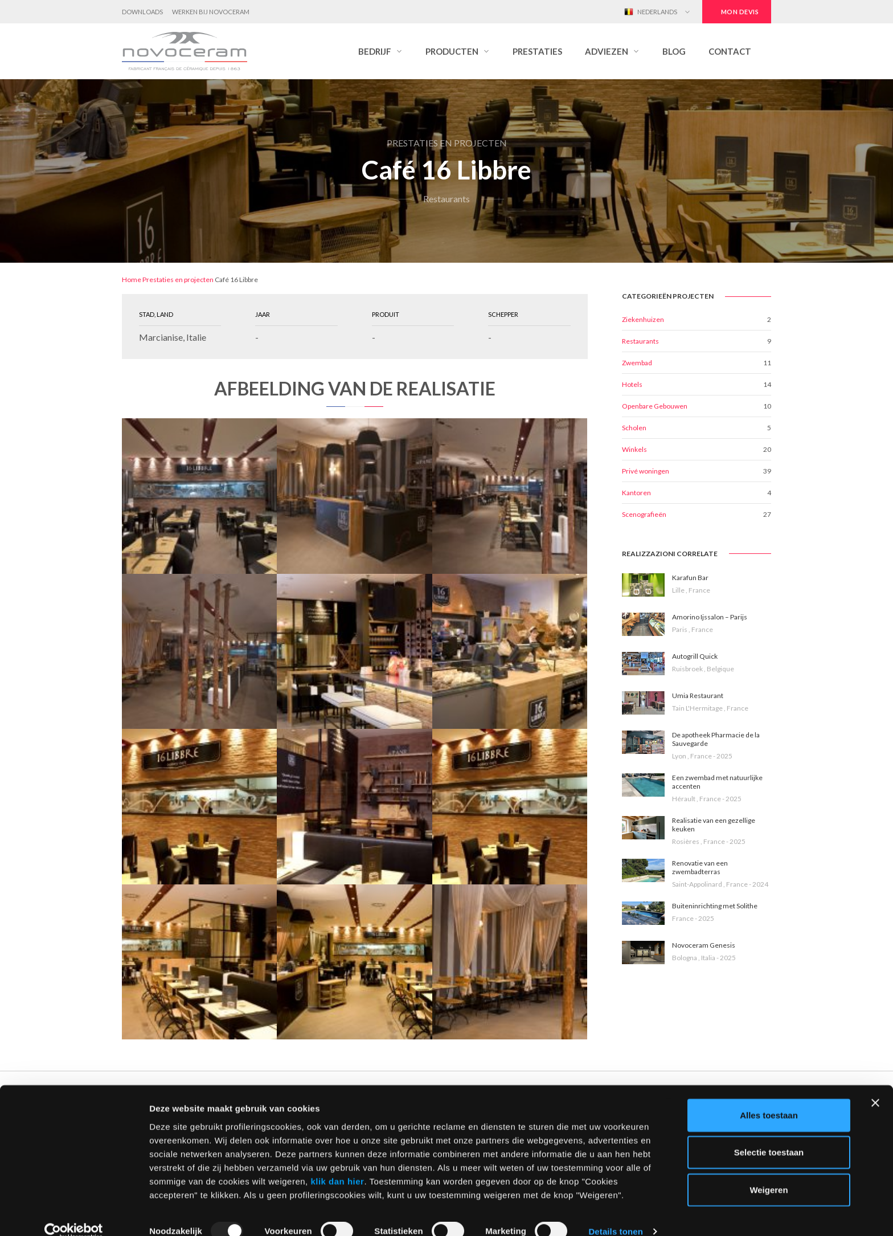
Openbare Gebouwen (654, 406)
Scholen (634, 427)
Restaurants (640, 341)
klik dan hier (337, 1163)
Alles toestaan (769, 1097)
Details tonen (615, 1213)
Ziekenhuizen (643, 319)
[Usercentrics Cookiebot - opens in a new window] (74, 1213)
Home (131, 279)
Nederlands (650, 12)
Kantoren (636, 492)
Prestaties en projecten (178, 279)
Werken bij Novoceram (210, 11)
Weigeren (768, 1171)
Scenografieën (644, 514)
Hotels (632, 384)
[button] (380, 51)
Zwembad (637, 362)
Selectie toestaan (769, 1134)
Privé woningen (645, 471)
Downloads (142, 11)
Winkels (634, 449)
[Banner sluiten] (875, 1084)
